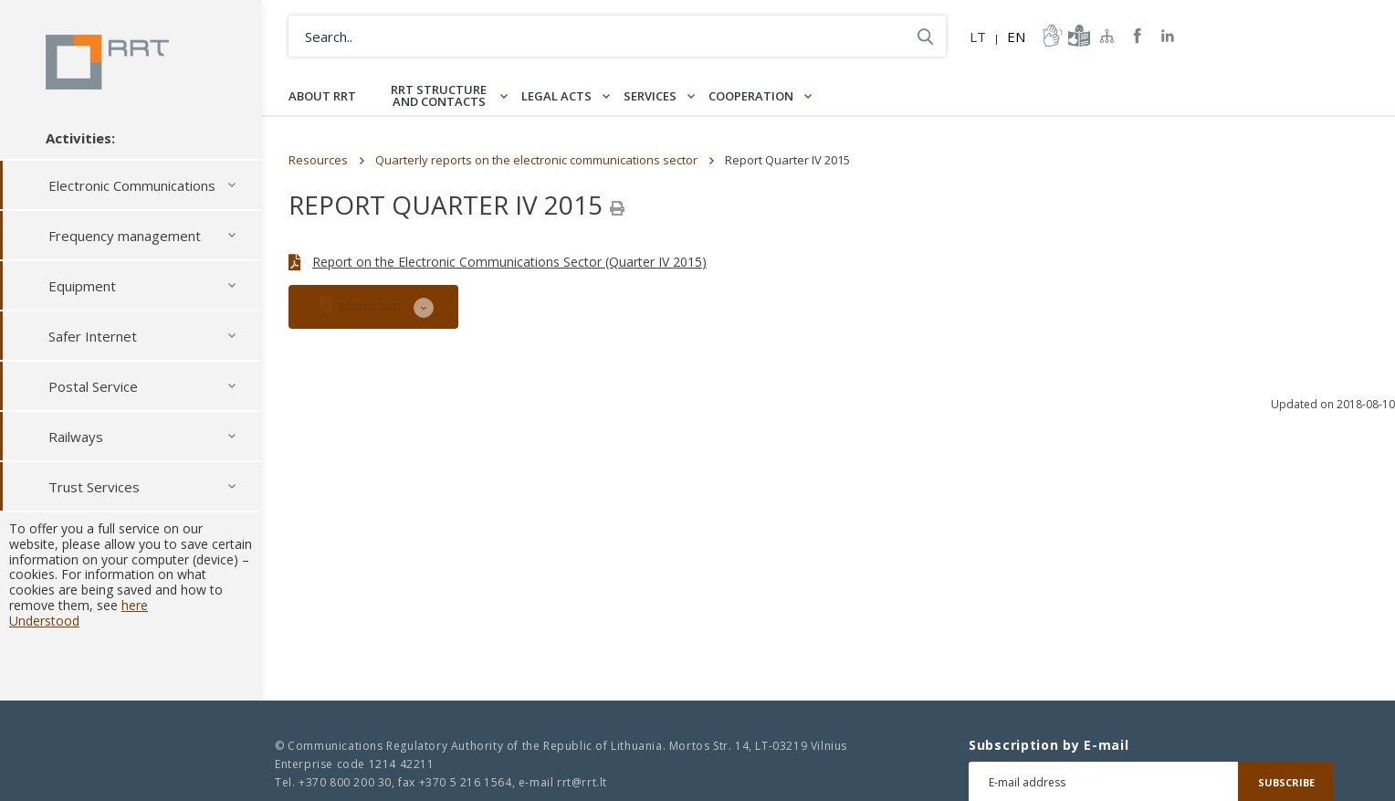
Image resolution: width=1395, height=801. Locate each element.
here (134, 605)
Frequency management (124, 236)
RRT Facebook (1137, 36)
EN (1016, 36)
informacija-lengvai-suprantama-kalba (1077, 35)
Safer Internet (92, 336)
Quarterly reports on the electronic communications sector (536, 160)
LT (978, 36)
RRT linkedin (1168, 36)
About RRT (322, 96)
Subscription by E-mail (1048, 745)
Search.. (925, 36)
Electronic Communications (131, 185)
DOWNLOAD (360, 304)
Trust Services (94, 487)
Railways (75, 436)
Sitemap (1107, 35)
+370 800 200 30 (345, 782)
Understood (44, 620)
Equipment (82, 286)
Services (650, 96)
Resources (318, 160)
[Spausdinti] (617, 208)
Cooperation (750, 96)
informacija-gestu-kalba (1051, 35)
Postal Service (93, 386)
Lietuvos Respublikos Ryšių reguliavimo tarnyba (107, 62)
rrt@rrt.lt (582, 782)
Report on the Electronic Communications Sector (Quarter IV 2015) (509, 261)
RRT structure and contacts (439, 95)
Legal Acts (556, 96)
